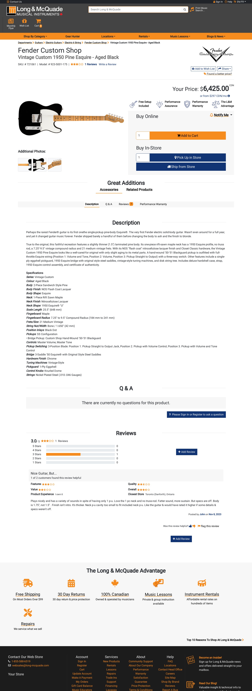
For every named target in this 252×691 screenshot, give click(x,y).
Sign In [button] (218, 1)
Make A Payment (82, 640)
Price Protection (140, 648)
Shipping (111, 656)
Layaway (111, 652)
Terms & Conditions (140, 652)
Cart (81, 631)
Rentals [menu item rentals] (143, 24)
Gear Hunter (72, 24)
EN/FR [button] (239, 1)
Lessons (111, 631)
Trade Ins (111, 640)
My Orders (82, 644)
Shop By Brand (170, 644)
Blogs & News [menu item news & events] (215, 24)
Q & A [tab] (108, 192)
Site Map (170, 640)
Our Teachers (141, 664)
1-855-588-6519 (19, 623)
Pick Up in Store (188, 145)
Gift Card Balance (82, 648)
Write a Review (107, 52)
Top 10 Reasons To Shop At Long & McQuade (215, 602)
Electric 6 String (73, 30)
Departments (25, 30)
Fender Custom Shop (96, 30)
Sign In (82, 623)
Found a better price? (218, 61)
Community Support (141, 623)
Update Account (82, 635)
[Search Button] (181, 12)
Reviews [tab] (126, 192)
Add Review (186, 439)
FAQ (170, 623)
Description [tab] (92, 192)
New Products (111, 623)
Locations (170, 627)
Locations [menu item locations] (107, 24)
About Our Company (141, 627)
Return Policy (141, 660)
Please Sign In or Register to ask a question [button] (196, 402)
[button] (243, 12)
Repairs (111, 635)
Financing (111, 648)
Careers (170, 635)
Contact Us (14, 1)
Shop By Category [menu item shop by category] (34, 24)
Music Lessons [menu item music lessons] (179, 24)
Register (82, 627)
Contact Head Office (170, 631)
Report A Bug (170, 652)
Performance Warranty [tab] (153, 192)
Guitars (39, 30)
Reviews (170, 648)
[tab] (109, 178)
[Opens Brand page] (216, 42)
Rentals (111, 627)
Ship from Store (181, 155)
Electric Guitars (54, 30)
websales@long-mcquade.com (28, 627)
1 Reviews (91, 52)
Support (111, 644)
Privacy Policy (140, 656)
